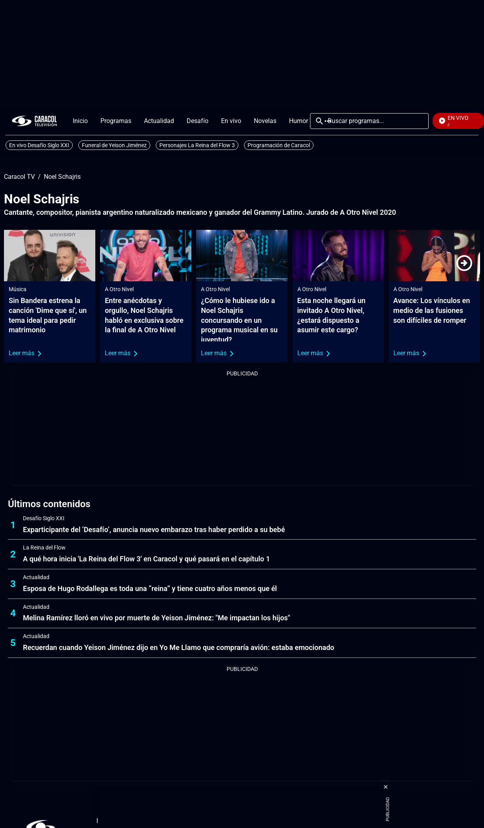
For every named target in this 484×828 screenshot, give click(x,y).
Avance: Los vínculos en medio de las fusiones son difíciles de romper (431, 310)
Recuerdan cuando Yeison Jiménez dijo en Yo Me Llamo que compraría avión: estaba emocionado (178, 647)
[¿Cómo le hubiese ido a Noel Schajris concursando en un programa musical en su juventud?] (241, 255)
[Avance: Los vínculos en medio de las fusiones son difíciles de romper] (434, 255)
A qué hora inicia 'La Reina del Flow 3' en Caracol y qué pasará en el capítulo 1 (146, 559)
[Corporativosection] (400, 821)
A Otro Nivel (119, 289)
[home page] (34, 121)
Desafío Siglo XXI (43, 518)
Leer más (25, 353)
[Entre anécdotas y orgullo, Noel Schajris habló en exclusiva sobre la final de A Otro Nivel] (145, 255)
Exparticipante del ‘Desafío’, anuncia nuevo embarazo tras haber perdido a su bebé (154, 529)
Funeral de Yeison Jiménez (114, 145)
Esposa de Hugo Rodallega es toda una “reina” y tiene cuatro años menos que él (150, 588)
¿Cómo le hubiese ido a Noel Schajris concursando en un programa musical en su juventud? (239, 320)
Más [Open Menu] (328, 121)
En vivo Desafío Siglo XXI (39, 145)
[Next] (464, 263)
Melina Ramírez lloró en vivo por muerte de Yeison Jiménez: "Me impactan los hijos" (156, 618)
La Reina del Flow (44, 547)
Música (17, 289)
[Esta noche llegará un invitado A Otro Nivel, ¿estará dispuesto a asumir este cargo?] (338, 255)
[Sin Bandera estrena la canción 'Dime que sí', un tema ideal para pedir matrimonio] (49, 255)
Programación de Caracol (279, 145)
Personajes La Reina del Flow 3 (197, 145)
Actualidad (36, 577)
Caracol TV (19, 176)
